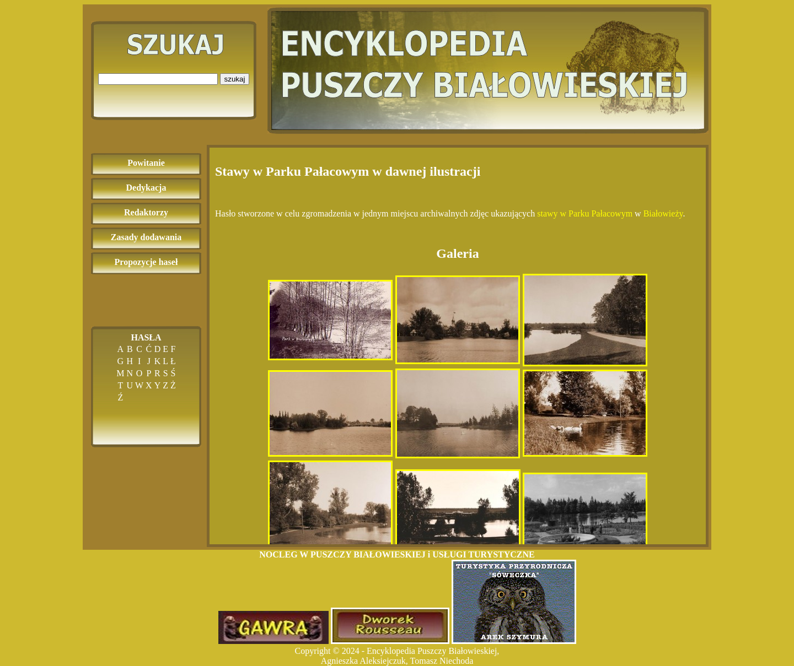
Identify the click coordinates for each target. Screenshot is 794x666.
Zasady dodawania (146, 237)
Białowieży (663, 213)
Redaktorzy (146, 212)
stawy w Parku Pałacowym (584, 213)
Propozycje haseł (146, 262)
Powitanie (146, 162)
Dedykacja (146, 187)
